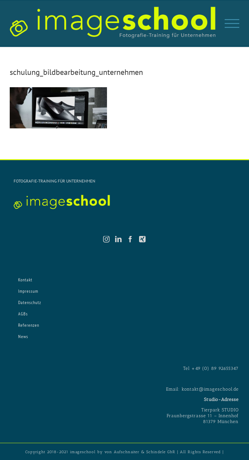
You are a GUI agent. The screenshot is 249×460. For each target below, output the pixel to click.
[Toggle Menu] (232, 23)
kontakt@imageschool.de (210, 389)
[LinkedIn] (118, 239)
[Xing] (142, 239)
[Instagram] (106, 239)
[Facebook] (130, 239)
